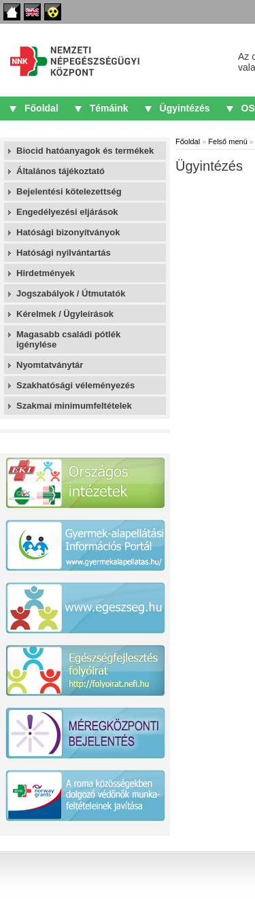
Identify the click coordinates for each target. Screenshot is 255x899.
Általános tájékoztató (60, 171)
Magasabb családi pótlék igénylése (68, 339)
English (32, 11)
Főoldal (11, 11)
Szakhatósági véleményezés (75, 385)
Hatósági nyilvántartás (63, 253)
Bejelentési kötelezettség (69, 191)
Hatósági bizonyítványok (68, 232)
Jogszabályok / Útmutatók (70, 293)
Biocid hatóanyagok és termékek (85, 151)
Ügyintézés (185, 108)
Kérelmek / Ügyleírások (65, 314)
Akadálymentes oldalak (52, 11)
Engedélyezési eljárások (67, 212)
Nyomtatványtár (49, 365)
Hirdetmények (45, 273)
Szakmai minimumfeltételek (74, 406)
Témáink (109, 108)
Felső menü (227, 141)
